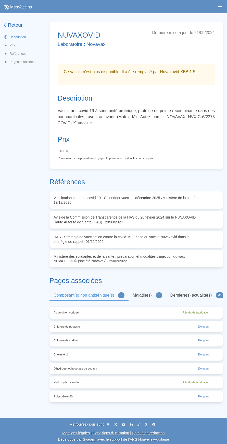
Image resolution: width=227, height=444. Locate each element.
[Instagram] (108, 424)
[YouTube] (124, 424)
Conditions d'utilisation (111, 433)
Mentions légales (76, 433)
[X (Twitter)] (116, 424)
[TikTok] (139, 424)
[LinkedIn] (131, 424)
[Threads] (146, 424)
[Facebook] (153, 424)
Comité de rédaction (148, 433)
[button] (220, 6)
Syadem (89, 439)
